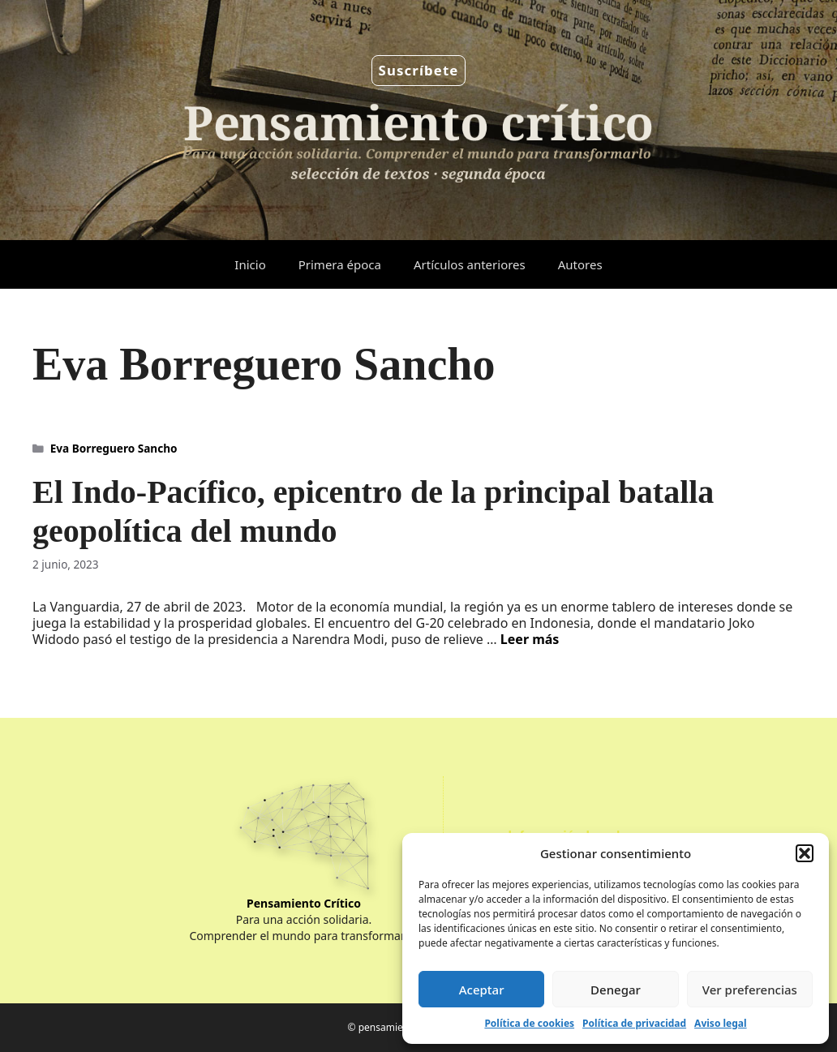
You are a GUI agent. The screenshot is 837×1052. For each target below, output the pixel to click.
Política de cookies (529, 1023)
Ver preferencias (749, 989)
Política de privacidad (634, 1023)
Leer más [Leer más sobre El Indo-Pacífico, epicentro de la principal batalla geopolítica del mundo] (530, 639)
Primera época (339, 264)
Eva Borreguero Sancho (114, 448)
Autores (580, 264)
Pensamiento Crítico (304, 903)
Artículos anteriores (470, 264)
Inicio (249, 264)
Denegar (615, 989)
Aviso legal (720, 1023)
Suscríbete (419, 70)
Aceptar (481, 989)
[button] (804, 853)
